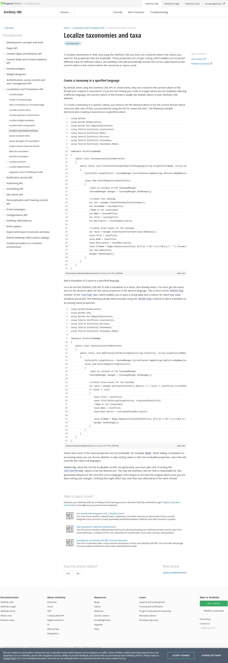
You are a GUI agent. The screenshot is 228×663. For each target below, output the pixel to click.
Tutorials (117, 12)
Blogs (96, 599)
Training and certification (151, 604)
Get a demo (198, 59)
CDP (49, 608)
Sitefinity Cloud (7, 608)
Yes (68, 571)
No (78, 571)
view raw (181, 273)
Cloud (50, 604)
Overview (51, 599)
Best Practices (136, 12)
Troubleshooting (159, 12)
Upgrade (98, 622)
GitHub (119, 273)
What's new (6, 613)
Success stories (101, 613)
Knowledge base (102, 617)
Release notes (7, 617)
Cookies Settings (211, 655)
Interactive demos (148, 613)
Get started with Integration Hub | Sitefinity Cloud (100, 511)
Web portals (53, 626)
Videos (97, 604)
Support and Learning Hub (152, 599)
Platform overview (201, 64)
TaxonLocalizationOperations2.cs (80, 444)
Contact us (205, 621)
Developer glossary (148, 617)
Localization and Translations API (88, 27)
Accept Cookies (181, 655)
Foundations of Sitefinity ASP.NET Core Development (102, 538)
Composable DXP (55, 613)
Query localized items (175, 570)
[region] (125, 193)
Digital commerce (55, 617)
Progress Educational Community (155, 608)
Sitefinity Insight (8, 604)
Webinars (99, 608)
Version (65, 12)
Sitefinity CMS (7, 599)
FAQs (96, 626)
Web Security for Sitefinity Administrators (96, 524)
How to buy (205, 616)
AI (48, 622)
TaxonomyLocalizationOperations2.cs (82, 273)
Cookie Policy (10, 658)
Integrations (53, 631)
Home (67, 27)
